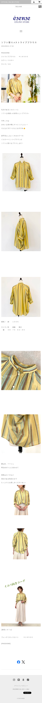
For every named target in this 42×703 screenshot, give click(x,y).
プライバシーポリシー (21, 686)
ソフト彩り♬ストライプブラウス (19, 42)
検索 (40, 6)
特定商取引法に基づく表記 (21, 689)
